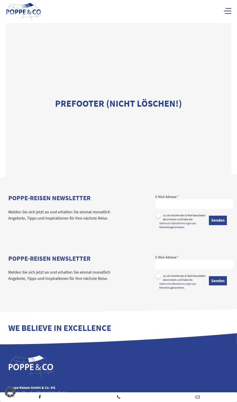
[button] (10, 392)
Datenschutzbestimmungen (175, 223)
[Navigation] (227, 11)
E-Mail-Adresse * (194, 200)
